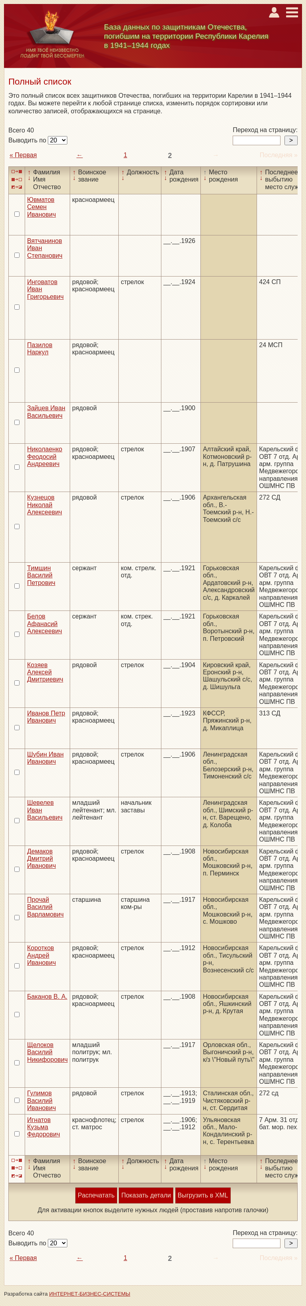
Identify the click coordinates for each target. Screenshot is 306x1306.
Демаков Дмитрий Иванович (41, 858)
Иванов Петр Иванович (46, 717)
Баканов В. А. (47, 996)
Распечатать (96, 1195)
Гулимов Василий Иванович (41, 1100)
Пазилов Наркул (39, 349)
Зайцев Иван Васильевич (46, 412)
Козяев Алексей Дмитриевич (45, 672)
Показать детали (146, 1195)
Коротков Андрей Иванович (41, 955)
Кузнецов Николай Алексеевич (44, 505)
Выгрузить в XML (203, 1195)
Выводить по (28, 140)
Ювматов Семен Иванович (41, 207)
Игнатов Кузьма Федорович (43, 1127)
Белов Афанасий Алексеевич (44, 623)
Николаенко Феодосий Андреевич (44, 456)
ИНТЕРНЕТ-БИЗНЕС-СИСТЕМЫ (89, 1294)
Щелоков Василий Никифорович (47, 1052)
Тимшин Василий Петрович (41, 575)
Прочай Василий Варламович (45, 907)
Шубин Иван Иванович (45, 758)
